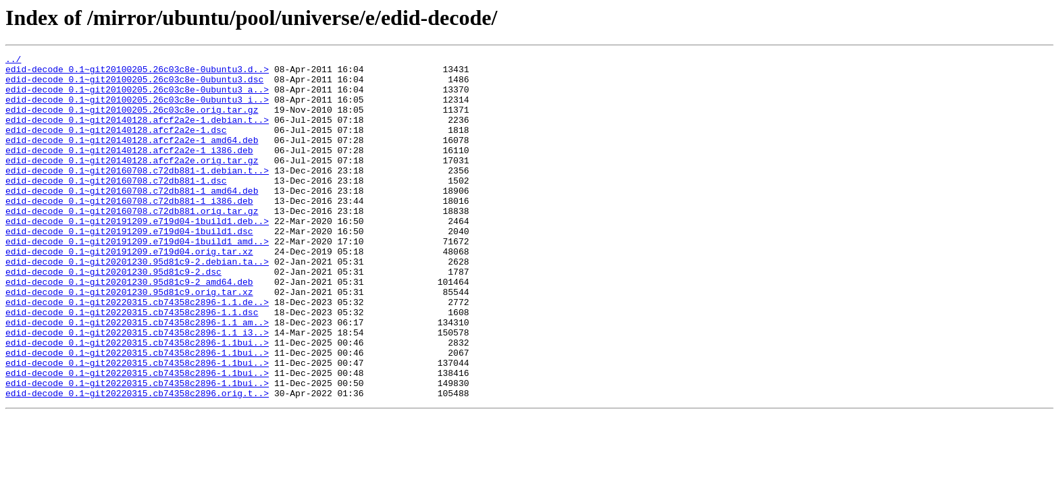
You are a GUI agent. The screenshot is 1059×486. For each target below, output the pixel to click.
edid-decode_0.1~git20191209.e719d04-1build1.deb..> (137, 255)
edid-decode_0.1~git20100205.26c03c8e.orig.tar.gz (131, 121)
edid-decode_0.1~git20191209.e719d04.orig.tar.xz (129, 292)
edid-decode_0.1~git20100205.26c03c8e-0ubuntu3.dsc (134, 85)
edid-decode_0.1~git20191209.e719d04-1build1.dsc (129, 267)
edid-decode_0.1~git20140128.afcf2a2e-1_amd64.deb (131, 158)
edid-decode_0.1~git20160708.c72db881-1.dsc (116, 206)
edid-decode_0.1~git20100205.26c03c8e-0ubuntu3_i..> (137, 109)
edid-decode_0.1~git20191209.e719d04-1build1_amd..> (137, 279)
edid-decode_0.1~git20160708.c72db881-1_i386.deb (129, 231)
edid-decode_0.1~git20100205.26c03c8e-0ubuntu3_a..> (137, 97)
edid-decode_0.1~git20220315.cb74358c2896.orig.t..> (137, 462)
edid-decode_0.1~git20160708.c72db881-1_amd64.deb (131, 219)
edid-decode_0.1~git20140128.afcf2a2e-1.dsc (116, 146)
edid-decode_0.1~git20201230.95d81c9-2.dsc (113, 316)
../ (13, 61)
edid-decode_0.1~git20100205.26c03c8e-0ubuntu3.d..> (137, 73)
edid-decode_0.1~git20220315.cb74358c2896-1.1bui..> (137, 401)
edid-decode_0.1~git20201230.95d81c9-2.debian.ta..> (137, 304)
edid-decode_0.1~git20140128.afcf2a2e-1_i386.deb (129, 170)
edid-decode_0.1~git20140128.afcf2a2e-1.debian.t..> (137, 134)
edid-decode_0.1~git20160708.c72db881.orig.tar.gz (131, 243)
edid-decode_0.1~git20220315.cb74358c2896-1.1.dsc (131, 364)
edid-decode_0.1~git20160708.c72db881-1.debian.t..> (137, 194)
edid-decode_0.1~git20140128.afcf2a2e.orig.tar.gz (131, 182)
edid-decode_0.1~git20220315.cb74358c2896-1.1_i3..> (137, 389)
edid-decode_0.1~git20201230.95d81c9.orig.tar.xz (129, 340)
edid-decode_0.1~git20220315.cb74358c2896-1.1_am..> (137, 377)
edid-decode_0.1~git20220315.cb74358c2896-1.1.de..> (137, 352)
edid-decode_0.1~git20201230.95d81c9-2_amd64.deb (129, 328)
